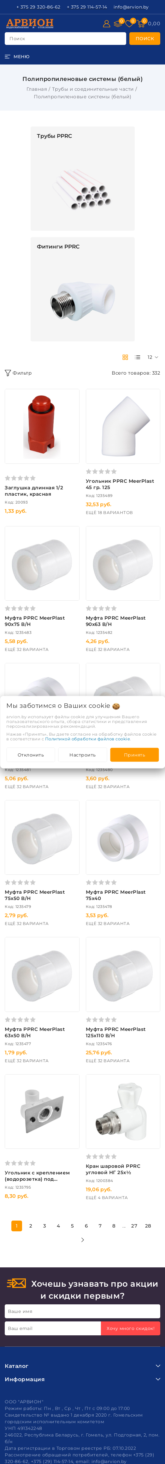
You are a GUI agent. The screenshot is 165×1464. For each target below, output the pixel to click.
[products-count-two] (125, 357)
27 (134, 1226)
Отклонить (31, 754)
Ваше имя (20, 1311)
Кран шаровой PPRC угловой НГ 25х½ (113, 1169)
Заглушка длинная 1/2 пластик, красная (34, 491)
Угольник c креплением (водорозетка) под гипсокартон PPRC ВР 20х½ (37, 1182)
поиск (17, 38)
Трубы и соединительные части (93, 89)
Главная (37, 89)
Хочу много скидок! (131, 1328)
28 (148, 1226)
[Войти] (107, 24)
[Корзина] (154, 24)
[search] (145, 38)
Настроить (82, 754)
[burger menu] (17, 56)
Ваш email (20, 1328)
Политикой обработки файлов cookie (87, 738)
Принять (134, 754)
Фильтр (18, 373)
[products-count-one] (137, 357)
